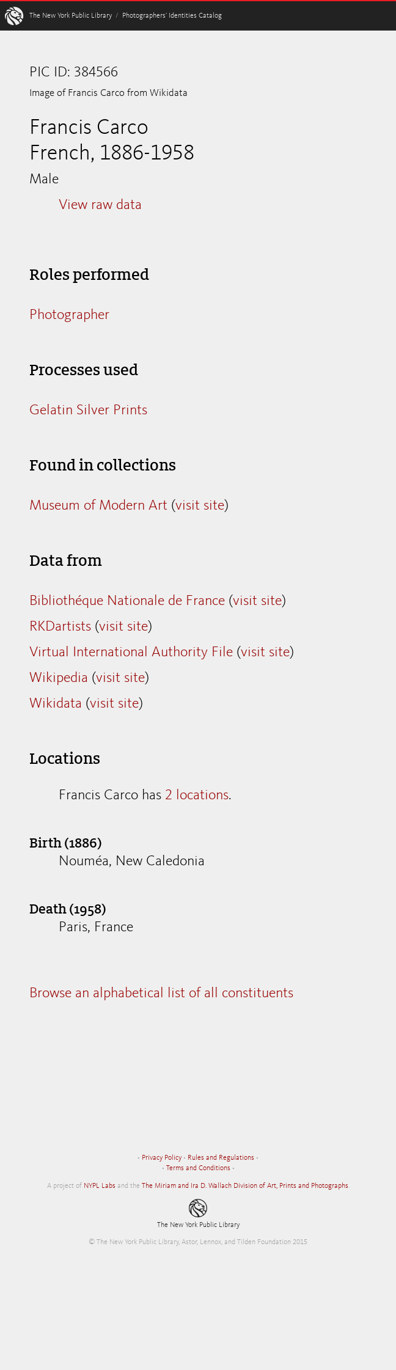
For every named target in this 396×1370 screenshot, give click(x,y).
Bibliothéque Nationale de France (127, 601)
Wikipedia (58, 678)
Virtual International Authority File (131, 652)
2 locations (197, 795)
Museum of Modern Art (98, 506)
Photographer (69, 315)
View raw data (100, 205)
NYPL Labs (100, 1186)
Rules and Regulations (221, 1158)
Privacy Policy (162, 1158)
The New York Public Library (70, 16)
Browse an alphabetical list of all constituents (161, 993)
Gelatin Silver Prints (88, 410)
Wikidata (55, 704)
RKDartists (60, 627)
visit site (199, 506)
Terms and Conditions (198, 1168)
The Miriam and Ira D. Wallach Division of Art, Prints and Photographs (245, 1186)
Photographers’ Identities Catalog (172, 16)
